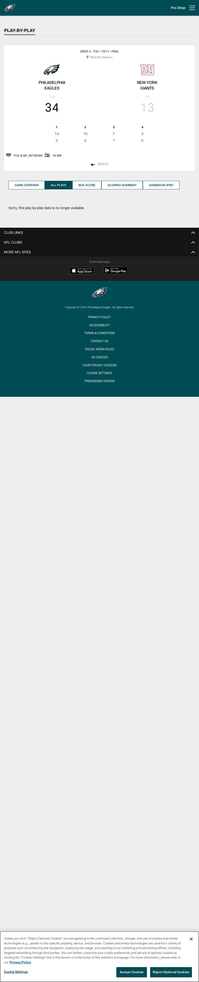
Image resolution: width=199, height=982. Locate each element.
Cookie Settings (99, 373)
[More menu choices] (192, 8)
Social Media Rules (99, 349)
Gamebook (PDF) (161, 185)
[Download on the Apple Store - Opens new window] (82, 271)
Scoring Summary (122, 185)
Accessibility (99, 325)
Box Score (86, 185)
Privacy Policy (99, 317)
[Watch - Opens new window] (99, 164)
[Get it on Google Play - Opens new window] (115, 273)
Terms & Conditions (99, 333)
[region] (99, 956)
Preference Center (99, 381)
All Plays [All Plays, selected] (58, 185)
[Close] (191, 939)
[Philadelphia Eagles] (99, 293)
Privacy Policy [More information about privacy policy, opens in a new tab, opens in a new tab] (20, 962)
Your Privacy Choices (100, 365)
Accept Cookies (132, 972)
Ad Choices (99, 357)
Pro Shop (178, 8)
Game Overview (27, 185)
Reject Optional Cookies (171, 972)
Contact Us (99, 341)
